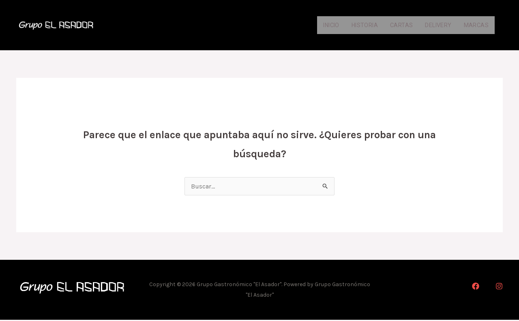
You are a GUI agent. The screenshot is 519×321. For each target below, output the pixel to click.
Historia (356, 25)
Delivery (434, 25)
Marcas (475, 25)
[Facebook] (475, 287)
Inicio (318, 25)
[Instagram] (499, 287)
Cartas (395, 25)
